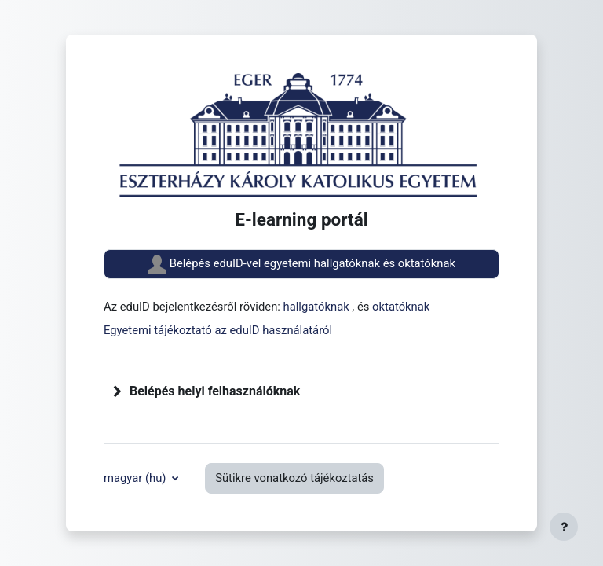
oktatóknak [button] (400, 307)
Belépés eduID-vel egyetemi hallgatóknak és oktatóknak (301, 264)
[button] (118, 391)
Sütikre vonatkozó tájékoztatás (294, 478)
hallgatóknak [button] (318, 307)
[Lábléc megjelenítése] (564, 527)
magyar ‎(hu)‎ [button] (136, 478)
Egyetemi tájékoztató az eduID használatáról (218, 330)
